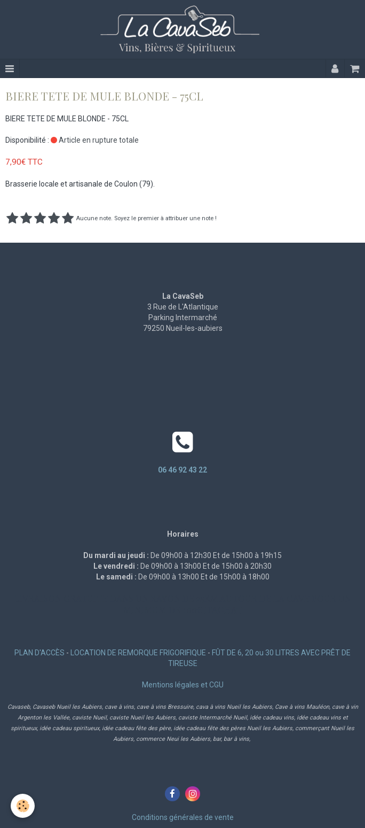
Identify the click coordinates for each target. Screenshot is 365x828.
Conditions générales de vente (183, 817)
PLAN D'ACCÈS (39, 652)
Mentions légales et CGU (183, 684)
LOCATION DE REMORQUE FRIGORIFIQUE (138, 652)
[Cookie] (23, 806)
